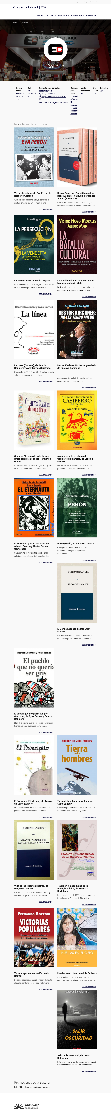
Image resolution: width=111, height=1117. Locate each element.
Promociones (77, 15)
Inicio (40, 15)
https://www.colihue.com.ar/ (54, 96)
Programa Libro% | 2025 (30, 7)
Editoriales (50, 15)
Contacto (91, 15)
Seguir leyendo (46, 209)
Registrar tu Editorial (91, 2)
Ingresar (78, 2)
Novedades (63, 15)
